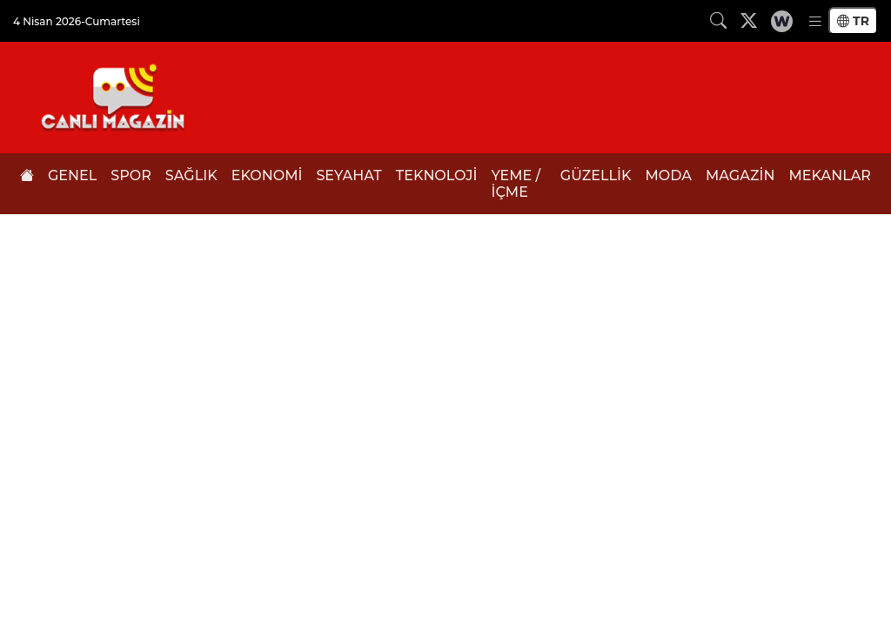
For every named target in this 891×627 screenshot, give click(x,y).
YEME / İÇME (515, 183)
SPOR (131, 175)
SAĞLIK (191, 175)
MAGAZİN (740, 175)
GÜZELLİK (596, 175)
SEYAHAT (348, 175)
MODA (669, 175)
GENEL (72, 175)
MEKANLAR (829, 175)
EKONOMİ (267, 175)
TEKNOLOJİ (437, 175)
